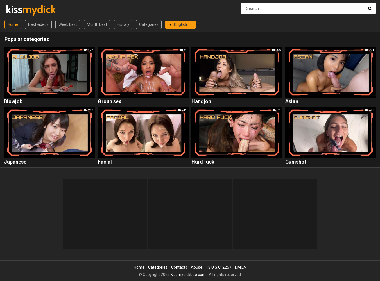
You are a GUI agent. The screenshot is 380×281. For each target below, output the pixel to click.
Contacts (179, 267)
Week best (67, 24)
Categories (149, 24)
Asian (291, 101)
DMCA (240, 267)
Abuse (196, 267)
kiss (20, 9)
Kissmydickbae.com (188, 274)
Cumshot (295, 162)
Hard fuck (202, 162)
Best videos (38, 24)
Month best (97, 24)
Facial (105, 162)
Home (13, 24)
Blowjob (13, 101)
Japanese (15, 162)
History (123, 24)
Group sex (109, 101)
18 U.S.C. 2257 (218, 267)
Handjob (201, 101)
